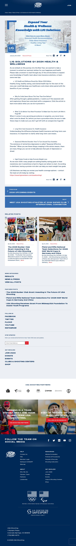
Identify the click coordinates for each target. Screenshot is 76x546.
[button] (53, 56)
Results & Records (51, 459)
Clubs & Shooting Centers (19, 361)
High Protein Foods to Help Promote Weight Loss (31, 159)
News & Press (16, 12)
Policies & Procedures (52, 456)
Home (6, 12)
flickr (8, 322)
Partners (23, 476)
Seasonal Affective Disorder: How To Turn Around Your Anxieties (36, 142)
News (10, 12)
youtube (9, 325)
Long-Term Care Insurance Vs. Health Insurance (30, 129)
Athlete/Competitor (51, 454)
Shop (7, 364)
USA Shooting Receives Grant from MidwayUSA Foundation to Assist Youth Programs (36, 304)
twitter (9, 319)
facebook (10, 316)
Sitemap (22, 464)
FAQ (21, 456)
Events (9, 359)
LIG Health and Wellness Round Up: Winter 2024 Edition (33, 81)
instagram (10, 328)
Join (69, 5)
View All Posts (13, 282)
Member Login (24, 459)
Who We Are (24, 472)
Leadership (23, 479)
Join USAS (10, 353)
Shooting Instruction (51, 461)
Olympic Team (25, 474)
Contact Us (23, 454)
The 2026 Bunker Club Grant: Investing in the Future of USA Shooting (35, 293)
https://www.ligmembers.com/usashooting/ (26, 175)
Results (9, 276)
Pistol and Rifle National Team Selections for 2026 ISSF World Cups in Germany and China (36, 299)
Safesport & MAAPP (26, 461)
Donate (9, 356)
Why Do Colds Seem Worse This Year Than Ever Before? (33, 96)
